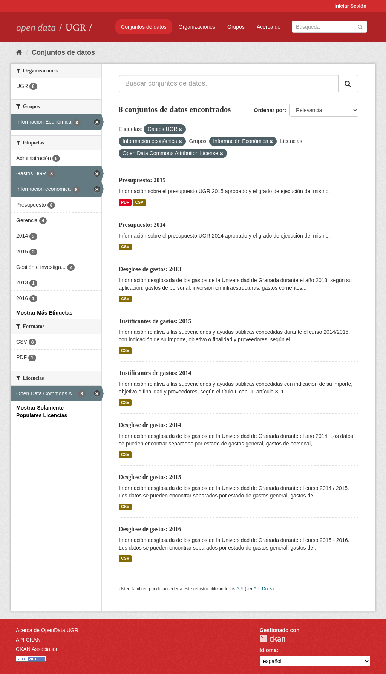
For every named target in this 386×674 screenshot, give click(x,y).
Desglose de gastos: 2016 (150, 529)
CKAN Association (37, 649)
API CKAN (28, 640)
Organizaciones (197, 27)
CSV (139, 202)
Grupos (236, 27)
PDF (125, 202)
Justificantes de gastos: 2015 (155, 321)
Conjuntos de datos (144, 27)
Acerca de (268, 27)
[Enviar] (360, 26)
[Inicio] (19, 52)
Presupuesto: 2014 (142, 224)
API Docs (263, 588)
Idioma (268, 650)
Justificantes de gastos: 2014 (155, 373)
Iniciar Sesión (350, 6)
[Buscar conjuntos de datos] (329, 27)
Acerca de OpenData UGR (47, 630)
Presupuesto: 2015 (142, 180)
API (240, 588)
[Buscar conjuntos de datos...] (229, 83)
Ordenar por (269, 110)
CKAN (272, 639)
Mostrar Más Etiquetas (44, 313)
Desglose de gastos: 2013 (150, 269)
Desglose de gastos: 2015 (150, 477)
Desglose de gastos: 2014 (150, 425)
